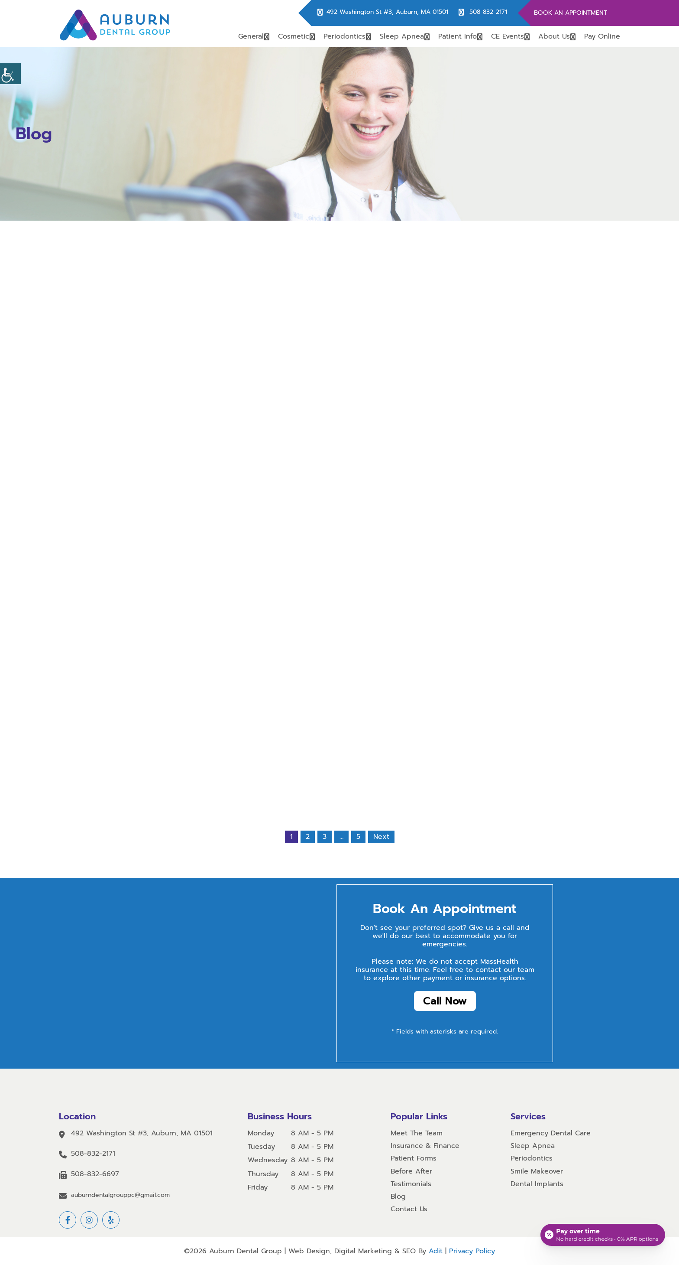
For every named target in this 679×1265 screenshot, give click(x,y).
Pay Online (602, 36)
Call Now (445, 1001)
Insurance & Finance (425, 1146)
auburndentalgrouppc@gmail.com (120, 1195)
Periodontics (344, 36)
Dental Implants (537, 1184)
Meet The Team (417, 1133)
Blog (398, 1197)
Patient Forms (413, 1159)
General (251, 36)
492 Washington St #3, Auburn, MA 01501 (387, 12)
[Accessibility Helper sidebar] (10, 73)
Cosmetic (293, 36)
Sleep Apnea (402, 36)
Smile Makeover (537, 1171)
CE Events (507, 36)
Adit (436, 1251)
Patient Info (457, 36)
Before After (411, 1171)
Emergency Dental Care (551, 1133)
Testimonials (411, 1184)
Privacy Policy (472, 1251)
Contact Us (409, 1209)
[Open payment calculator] (602, 1234)
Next (381, 836)
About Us (554, 36)
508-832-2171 (488, 12)
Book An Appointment (570, 12)
